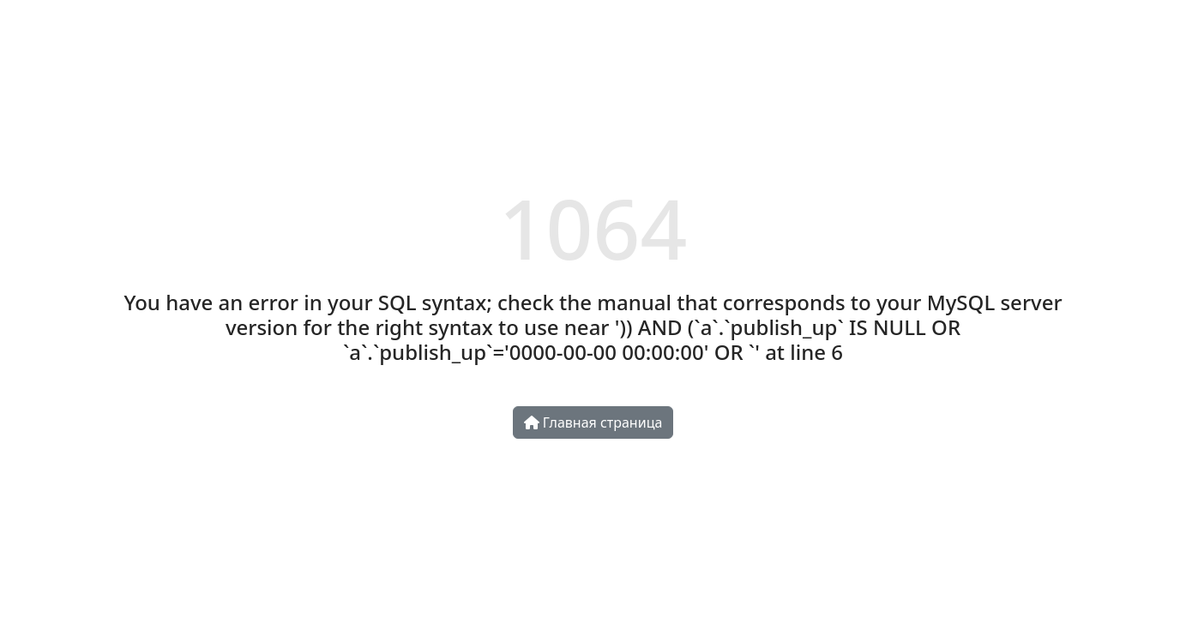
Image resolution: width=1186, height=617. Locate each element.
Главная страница (593, 422)
